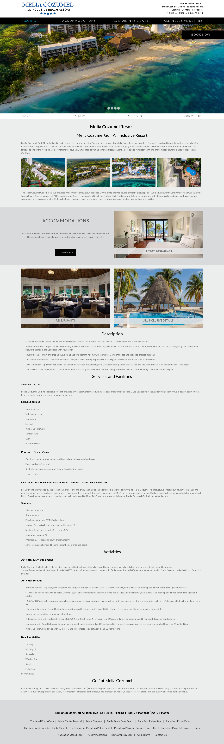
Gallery (79, 116)
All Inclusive (143, 734)
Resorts (28, 20)
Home (26, 116)
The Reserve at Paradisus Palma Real (89, 727)
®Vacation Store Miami (70, 734)
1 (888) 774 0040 (175, 13)
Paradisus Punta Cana (178, 721)
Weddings (134, 116)
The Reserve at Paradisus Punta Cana (44, 727)
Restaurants (65, 320)
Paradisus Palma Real (149, 721)
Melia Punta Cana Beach (120, 721)
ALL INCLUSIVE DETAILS (158, 320)
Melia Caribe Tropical (70, 721)
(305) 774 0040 (195, 13)
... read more (66, 252)
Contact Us (193, 116)
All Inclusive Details (183, 20)
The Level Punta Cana (42, 721)
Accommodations (79, 20)
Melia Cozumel (94, 721)
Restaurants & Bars (129, 20)
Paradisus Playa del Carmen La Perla (180, 727)
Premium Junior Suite (158, 250)
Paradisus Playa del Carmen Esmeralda (135, 727)
